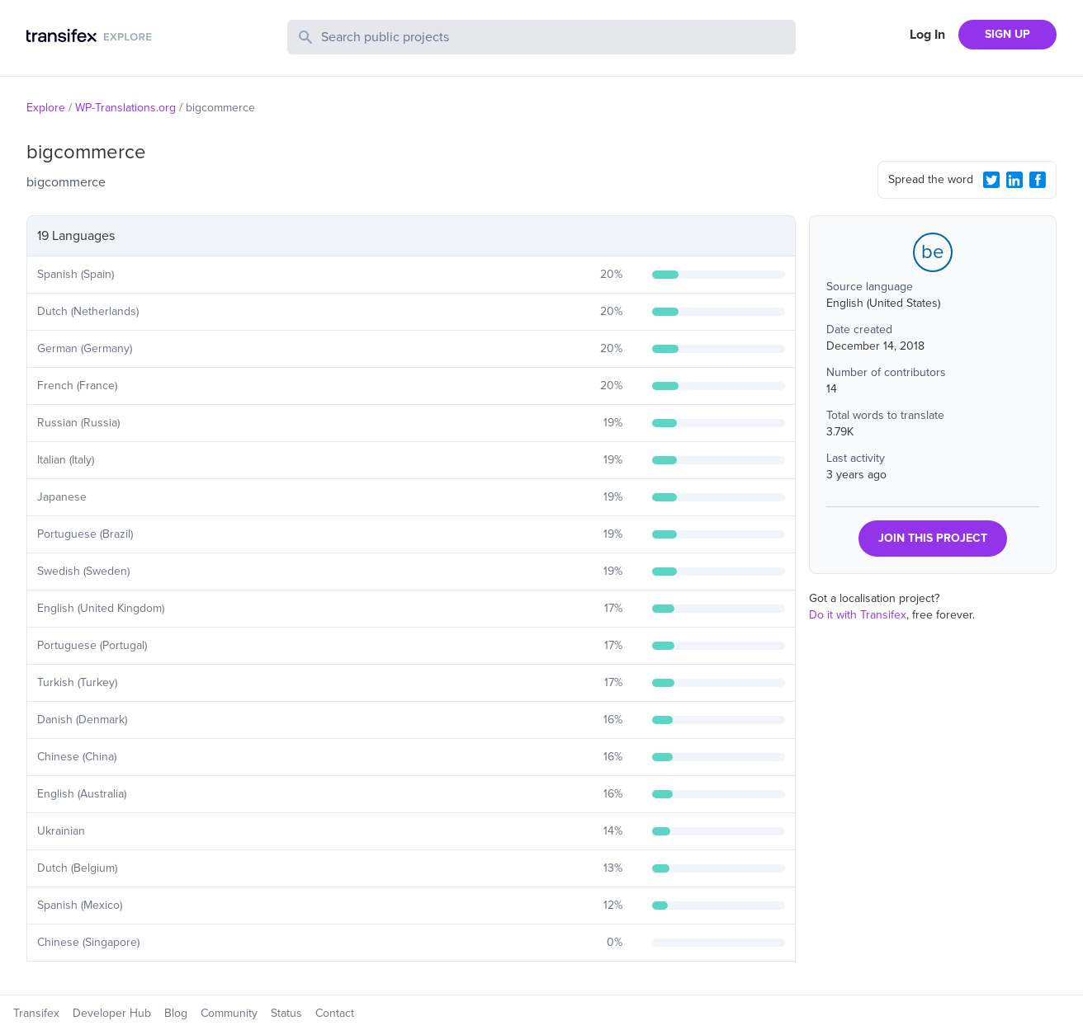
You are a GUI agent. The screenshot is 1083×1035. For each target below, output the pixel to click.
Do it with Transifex (857, 615)
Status (286, 1013)
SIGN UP (1007, 34)
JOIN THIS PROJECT (932, 538)
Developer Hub (112, 1013)
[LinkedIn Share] (1014, 179)
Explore (45, 108)
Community (229, 1013)
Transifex (36, 1013)
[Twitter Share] (991, 179)
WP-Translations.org (125, 108)
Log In (927, 34)
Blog (175, 1013)
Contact (334, 1013)
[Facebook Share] (1037, 179)
